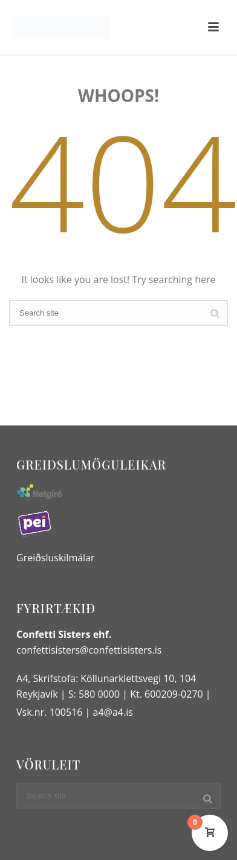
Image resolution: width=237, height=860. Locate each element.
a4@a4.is (113, 712)
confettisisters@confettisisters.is (88, 650)
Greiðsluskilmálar (55, 557)
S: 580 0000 (94, 694)
